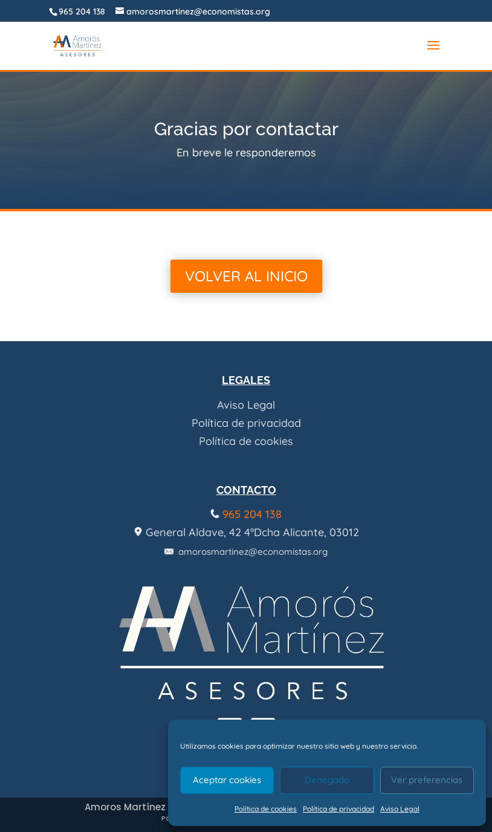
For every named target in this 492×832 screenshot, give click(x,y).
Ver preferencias (426, 780)
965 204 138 (82, 11)
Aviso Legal (399, 808)
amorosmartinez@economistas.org (246, 551)
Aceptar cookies (227, 780)
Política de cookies (266, 808)
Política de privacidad (338, 808)
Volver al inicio (246, 276)
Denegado (327, 780)
